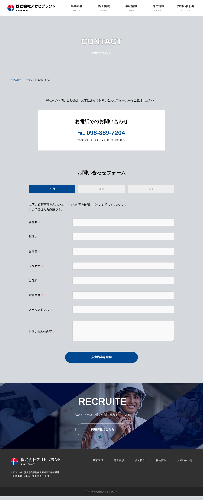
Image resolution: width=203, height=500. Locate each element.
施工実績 (119, 463)
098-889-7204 (101, 132)
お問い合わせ (184, 463)
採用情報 (161, 463)
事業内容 (98, 463)
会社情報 (140, 463)
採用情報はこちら (102, 433)
